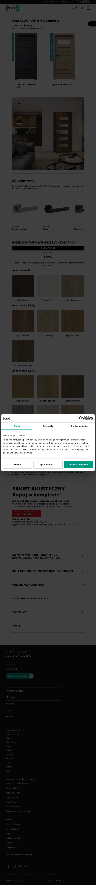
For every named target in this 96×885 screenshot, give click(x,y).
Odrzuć (17, 464)
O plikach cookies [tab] (79, 426)
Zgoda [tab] (17, 426)
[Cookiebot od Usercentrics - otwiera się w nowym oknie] (81, 418)
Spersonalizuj (48, 464)
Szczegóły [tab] (48, 426)
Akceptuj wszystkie (78, 464)
